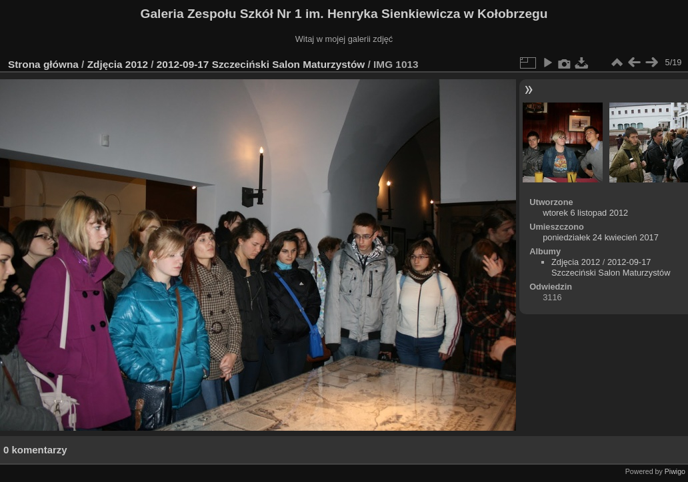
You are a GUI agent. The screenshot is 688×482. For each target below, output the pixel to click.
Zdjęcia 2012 (117, 64)
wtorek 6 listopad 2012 (585, 213)
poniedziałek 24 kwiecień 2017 (601, 237)
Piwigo (675, 471)
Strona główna (43, 64)
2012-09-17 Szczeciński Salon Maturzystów (261, 64)
